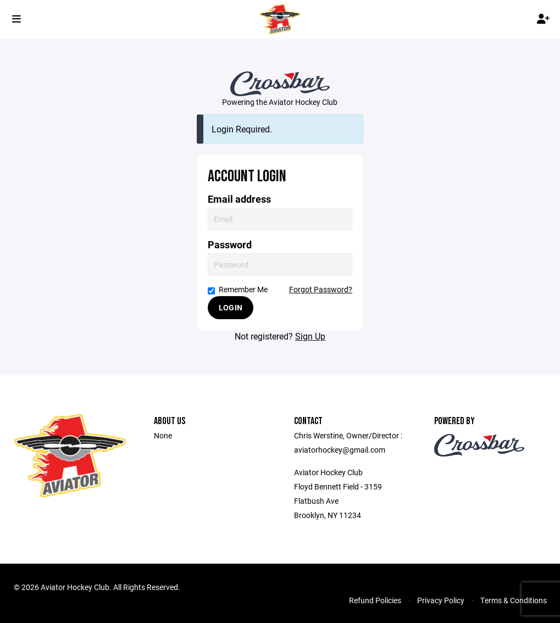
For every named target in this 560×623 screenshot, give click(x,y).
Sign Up (310, 336)
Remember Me (238, 289)
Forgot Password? (320, 289)
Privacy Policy (440, 600)
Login (230, 307)
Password (230, 244)
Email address (239, 199)
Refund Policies (375, 600)
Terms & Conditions (513, 600)
